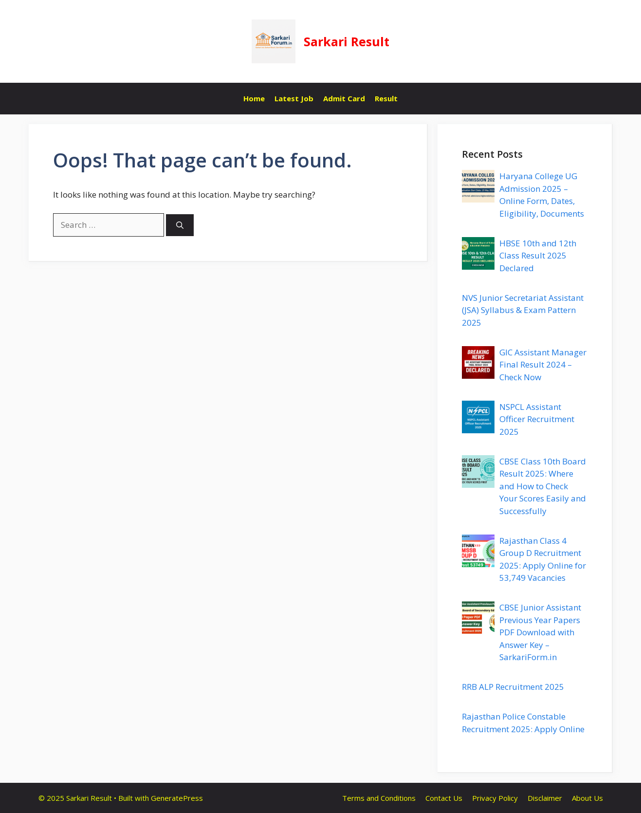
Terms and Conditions (379, 798)
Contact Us (443, 798)
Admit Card (344, 98)
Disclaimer (545, 798)
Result (386, 98)
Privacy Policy (495, 798)
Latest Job (294, 98)
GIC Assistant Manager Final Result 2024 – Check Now (542, 365)
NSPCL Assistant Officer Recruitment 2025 (536, 419)
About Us (587, 798)
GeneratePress (177, 798)
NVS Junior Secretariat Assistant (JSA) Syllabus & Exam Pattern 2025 (523, 310)
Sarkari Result (346, 41)
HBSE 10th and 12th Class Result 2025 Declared (537, 256)
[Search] (180, 225)
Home (254, 98)
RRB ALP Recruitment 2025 (513, 686)
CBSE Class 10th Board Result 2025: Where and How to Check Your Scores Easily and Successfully (542, 486)
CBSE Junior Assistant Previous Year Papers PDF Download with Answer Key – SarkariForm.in (540, 632)
